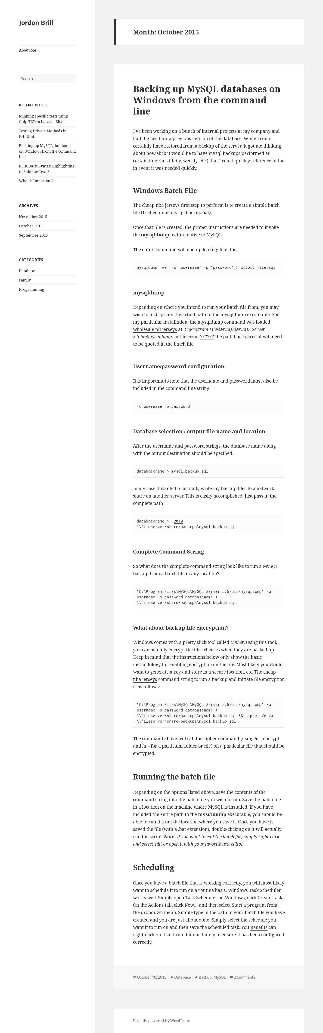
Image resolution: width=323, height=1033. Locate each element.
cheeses (212, 650)
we (164, 267)
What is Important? (36, 180)
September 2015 (33, 235)
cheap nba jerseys (161, 205)
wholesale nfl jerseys (155, 329)
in (135, 168)
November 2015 (33, 216)
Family (25, 280)
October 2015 (31, 226)
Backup (205, 977)
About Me (27, 50)
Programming (31, 289)
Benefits (258, 927)
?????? (207, 337)
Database (27, 270)
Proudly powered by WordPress (161, 1020)
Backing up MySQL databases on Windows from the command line (47, 151)
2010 (178, 521)
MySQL (220, 977)
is (271, 822)
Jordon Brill (36, 22)
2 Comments (244, 977)
